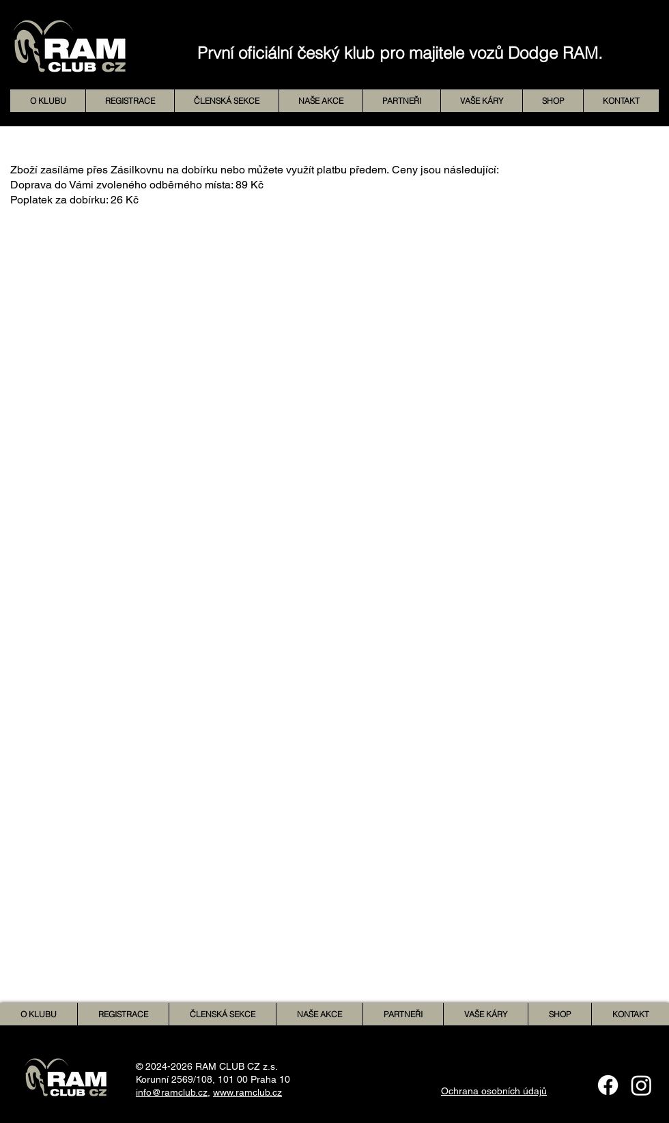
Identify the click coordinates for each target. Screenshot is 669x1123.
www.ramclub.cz (247, 1092)
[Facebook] (608, 1085)
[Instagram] (641, 1085)
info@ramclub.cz (172, 1092)
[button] (320, 100)
